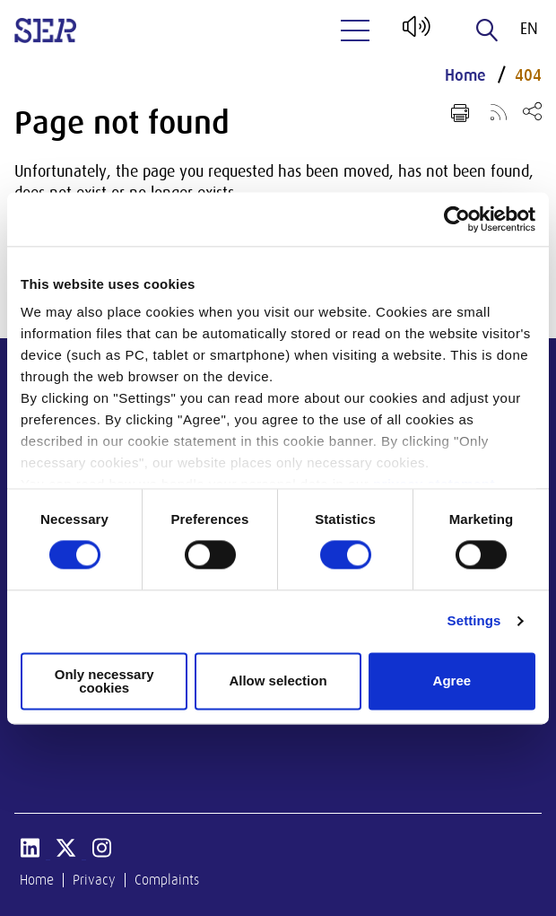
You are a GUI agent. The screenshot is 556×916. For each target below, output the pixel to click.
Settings (474, 621)
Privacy (94, 880)
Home (465, 75)
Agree (452, 681)
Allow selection (277, 681)
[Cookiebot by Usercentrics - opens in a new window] (456, 218)
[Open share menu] (532, 110)
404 (528, 75)
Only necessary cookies (104, 681)
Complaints (167, 880)
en (529, 29)
